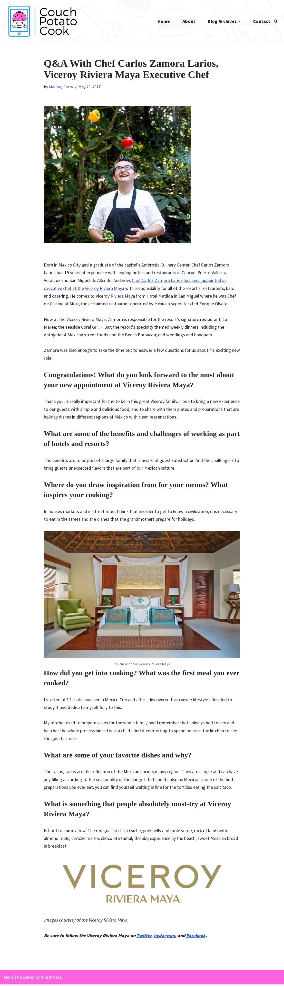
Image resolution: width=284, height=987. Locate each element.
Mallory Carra (61, 86)
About (188, 21)
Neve (9, 980)
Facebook (197, 938)
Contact (261, 21)
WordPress (51, 980)
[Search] (276, 21)
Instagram (165, 938)
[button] (239, 21)
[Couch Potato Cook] (42, 21)
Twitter (144, 938)
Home (163, 21)
